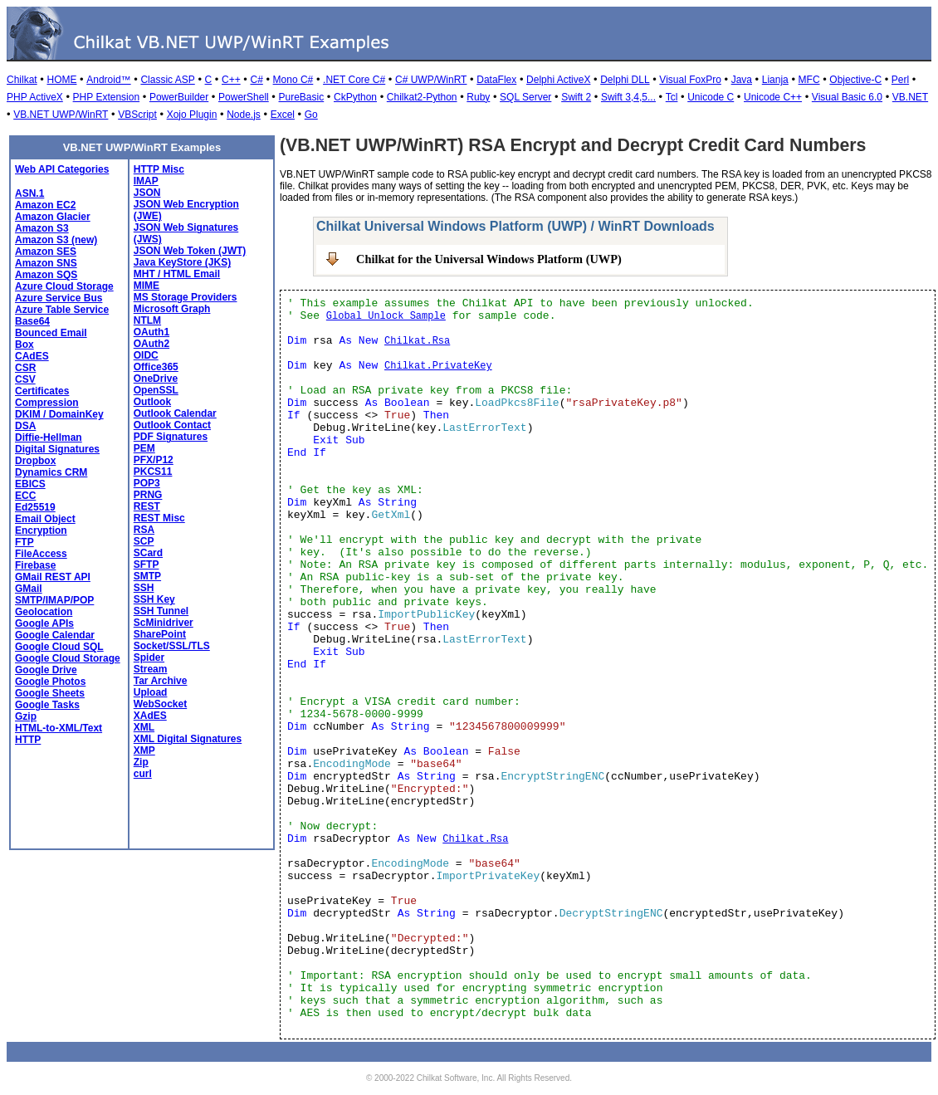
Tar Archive (161, 681)
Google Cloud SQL (59, 647)
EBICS (30, 484)
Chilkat (22, 80)
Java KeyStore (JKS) (182, 262)
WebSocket (160, 704)
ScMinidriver (163, 622)
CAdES (32, 356)
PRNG (148, 495)
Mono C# (293, 80)
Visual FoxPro (690, 80)
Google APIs (44, 623)
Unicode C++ (773, 97)
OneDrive (156, 378)
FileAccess (41, 554)
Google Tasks (47, 705)
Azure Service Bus (58, 298)
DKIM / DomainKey (59, 414)
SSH (144, 588)
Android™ (108, 80)
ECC (25, 495)
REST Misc (159, 518)
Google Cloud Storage (67, 658)
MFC (809, 80)
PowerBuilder (178, 97)
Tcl (672, 97)
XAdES (150, 715)
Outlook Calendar (175, 413)
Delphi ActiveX (558, 80)
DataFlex (496, 80)
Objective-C (855, 80)
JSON (147, 192)
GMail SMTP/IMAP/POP (54, 594)
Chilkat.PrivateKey (438, 366)
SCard (148, 553)
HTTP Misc (159, 169)
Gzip (26, 716)
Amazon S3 (42, 228)
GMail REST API (52, 577)
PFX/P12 (153, 460)
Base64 (32, 321)
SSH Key (154, 599)
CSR (25, 368)
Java (741, 80)
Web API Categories (62, 169)
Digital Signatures (57, 449)
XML (144, 727)
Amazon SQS (46, 275)
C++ (231, 80)
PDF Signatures (171, 436)
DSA (25, 426)
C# (256, 80)
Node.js (244, 114)
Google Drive (46, 670)
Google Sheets (50, 693)
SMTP (147, 576)
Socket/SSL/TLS (172, 646)
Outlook (152, 402)
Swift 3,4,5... (628, 97)
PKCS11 (153, 471)
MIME (146, 285)
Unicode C (710, 97)
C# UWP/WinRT (431, 80)
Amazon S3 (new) (56, 240)
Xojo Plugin (192, 114)
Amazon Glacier (52, 216)
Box (24, 344)
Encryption (41, 530)
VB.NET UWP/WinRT (60, 114)
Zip (141, 762)
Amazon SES (45, 251)
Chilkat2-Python (422, 97)
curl (143, 774)
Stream (151, 669)
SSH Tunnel (161, 611)
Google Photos (50, 681)
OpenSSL (156, 390)
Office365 (156, 367)
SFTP (146, 564)
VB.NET (910, 97)
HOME (61, 80)
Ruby (478, 97)
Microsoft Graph (172, 309)
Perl (900, 80)
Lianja (775, 80)
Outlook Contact (172, 425)
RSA (144, 529)
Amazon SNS (46, 263)
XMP (144, 750)
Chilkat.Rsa (417, 341)
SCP (144, 541)
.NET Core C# (354, 80)
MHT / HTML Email (177, 274)
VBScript (137, 114)
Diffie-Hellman (48, 437)
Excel (283, 114)
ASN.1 (29, 193)
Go (311, 114)
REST (147, 506)
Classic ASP (167, 80)
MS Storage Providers (185, 297)
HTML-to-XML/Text (58, 728)
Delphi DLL (624, 80)
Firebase (35, 565)
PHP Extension (106, 97)
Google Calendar (55, 635)
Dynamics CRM (51, 472)
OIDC (146, 355)
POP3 (147, 483)
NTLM (147, 320)
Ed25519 (35, 507)
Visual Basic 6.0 (847, 97)
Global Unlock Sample (386, 316)
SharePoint (160, 634)
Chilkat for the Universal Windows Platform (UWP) (489, 259)
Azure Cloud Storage (64, 286)
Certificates (42, 391)
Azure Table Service (62, 309)
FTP (24, 542)
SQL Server (525, 97)
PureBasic (302, 97)
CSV (25, 379)
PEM (144, 448)
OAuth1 (151, 332)
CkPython (355, 97)
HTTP (28, 739)
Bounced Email (51, 333)
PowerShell (243, 97)
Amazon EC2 (45, 205)
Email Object (45, 519)
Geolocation (43, 612)
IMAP (146, 181)
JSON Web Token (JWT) (190, 251)
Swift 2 (576, 97)
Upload (151, 692)
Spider (149, 657)
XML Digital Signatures (188, 739)
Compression (47, 402)
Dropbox (35, 461)
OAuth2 (151, 344)
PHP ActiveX (35, 97)
